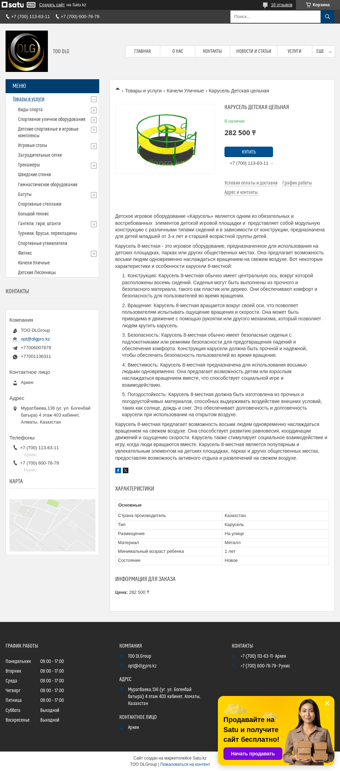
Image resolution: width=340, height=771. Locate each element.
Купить (249, 152)
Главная (142, 51)
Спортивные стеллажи (39, 204)
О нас (177, 51)
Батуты (25, 194)
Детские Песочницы (37, 273)
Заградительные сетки (40, 155)
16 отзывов (281, 4)
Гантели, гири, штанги (39, 224)
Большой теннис (33, 214)
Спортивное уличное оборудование (51, 119)
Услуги (294, 51)
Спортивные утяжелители (42, 243)
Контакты (212, 51)
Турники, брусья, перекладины (47, 233)
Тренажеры (29, 165)
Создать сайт (52, 4)
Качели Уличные (185, 90)
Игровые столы (32, 145)
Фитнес (25, 253)
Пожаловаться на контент (185, 764)
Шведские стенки (34, 175)
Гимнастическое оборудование (47, 185)
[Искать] (327, 16)
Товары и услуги (143, 90)
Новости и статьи (253, 51)
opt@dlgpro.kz (35, 339)
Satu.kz (199, 758)
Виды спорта (30, 110)
